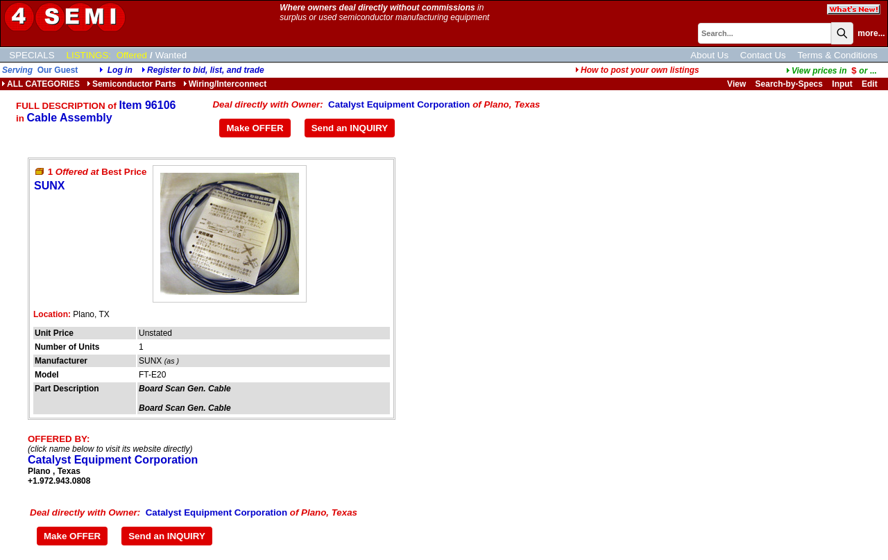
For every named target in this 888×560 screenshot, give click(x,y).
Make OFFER (254, 128)
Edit (871, 84)
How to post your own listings (637, 70)
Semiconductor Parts (131, 84)
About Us (709, 55)
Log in (120, 70)
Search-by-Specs (789, 84)
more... (871, 33)
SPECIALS (31, 55)
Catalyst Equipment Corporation (399, 104)
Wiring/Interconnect (225, 84)
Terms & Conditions (837, 55)
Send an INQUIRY (349, 128)
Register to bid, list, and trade (205, 70)
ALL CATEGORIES (40, 84)
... (831, 71)
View (736, 84)
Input (842, 84)
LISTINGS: (89, 55)
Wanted (171, 55)
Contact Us (763, 55)
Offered (132, 55)
